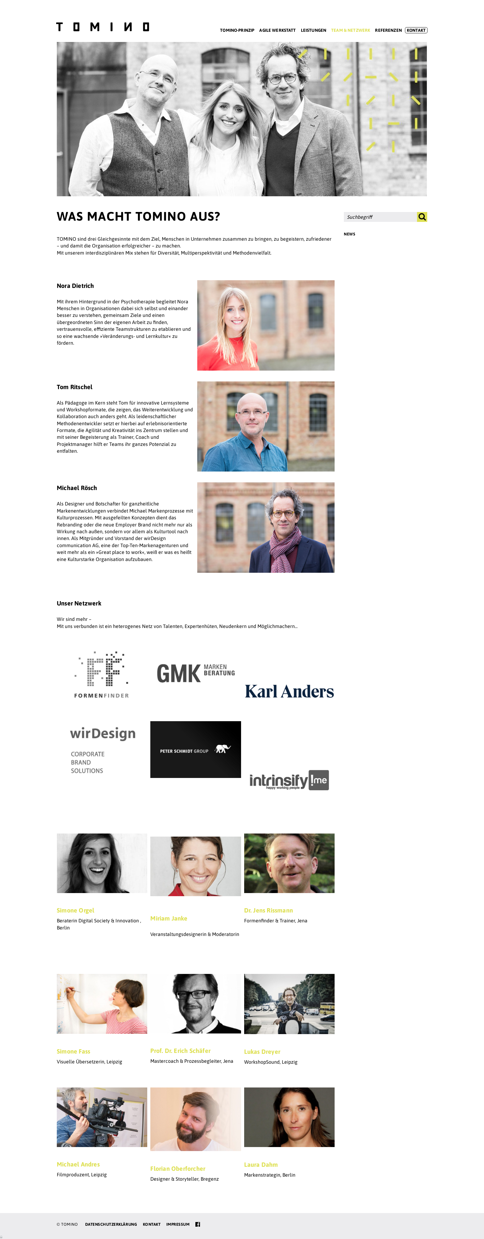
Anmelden (1, 1236)
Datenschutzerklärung (111, 1224)
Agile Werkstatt (277, 30)
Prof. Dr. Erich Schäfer (180, 1050)
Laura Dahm (261, 1164)
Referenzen (388, 30)
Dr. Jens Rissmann (268, 910)
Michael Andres (78, 1164)
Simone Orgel (75, 910)
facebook (197, 1224)
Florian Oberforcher (177, 1168)
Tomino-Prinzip (237, 30)
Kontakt (416, 30)
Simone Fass (73, 1051)
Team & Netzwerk (350, 30)
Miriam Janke (168, 918)
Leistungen (313, 30)
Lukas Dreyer (262, 1051)
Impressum (178, 1224)
